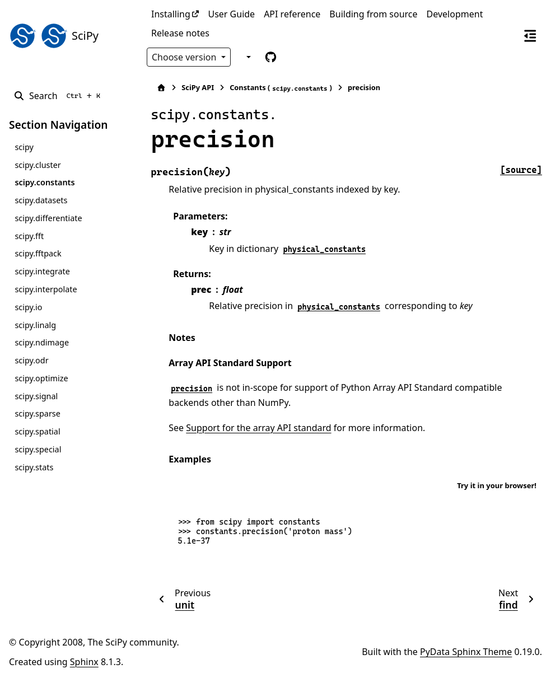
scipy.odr (31, 360)
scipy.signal (36, 396)
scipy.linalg (35, 325)
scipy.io (28, 307)
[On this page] (530, 35)
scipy (24, 147)
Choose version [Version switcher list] (185, 57)
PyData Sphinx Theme (466, 652)
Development (455, 14)
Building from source (373, 14)
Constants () (277, 87)
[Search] (59, 96)
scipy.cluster (37, 165)
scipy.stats (34, 467)
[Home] (157, 87)
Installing (170, 14)
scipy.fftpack (38, 253)
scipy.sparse (37, 413)
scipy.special (38, 449)
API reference (292, 14)
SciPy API (194, 87)
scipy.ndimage (42, 342)
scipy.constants (44, 182)
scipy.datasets (41, 200)
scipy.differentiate (48, 218)
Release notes (180, 33)
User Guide (231, 14)
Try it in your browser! (496, 485)
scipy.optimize (41, 378)
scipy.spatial (37, 431)
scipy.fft (29, 236)
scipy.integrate (42, 271)
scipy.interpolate (46, 289)
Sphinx (84, 662)
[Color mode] (247, 57)
